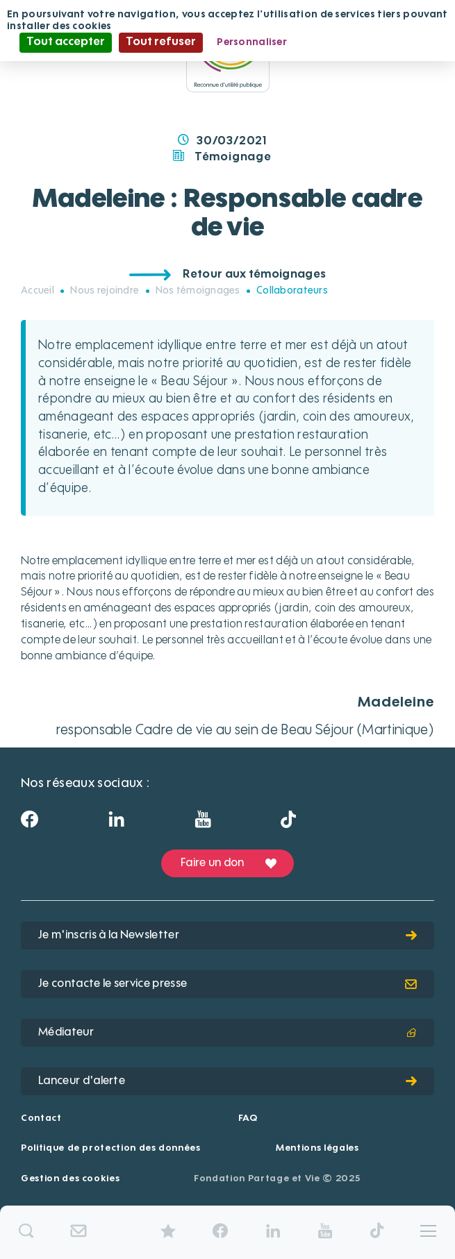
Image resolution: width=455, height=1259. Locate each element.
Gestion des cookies (70, 1178)
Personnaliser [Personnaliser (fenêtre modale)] (252, 42)
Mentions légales (317, 1148)
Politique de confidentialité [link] (368, 42)
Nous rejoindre (104, 291)
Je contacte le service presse (227, 984)
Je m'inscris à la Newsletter (227, 935)
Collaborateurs (292, 291)
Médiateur (227, 1032)
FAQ (248, 1118)
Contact (41, 1118)
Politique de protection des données (111, 1148)
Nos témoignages (198, 291)
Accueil (37, 291)
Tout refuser (161, 42)
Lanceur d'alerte (227, 1081)
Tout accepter (65, 42)
